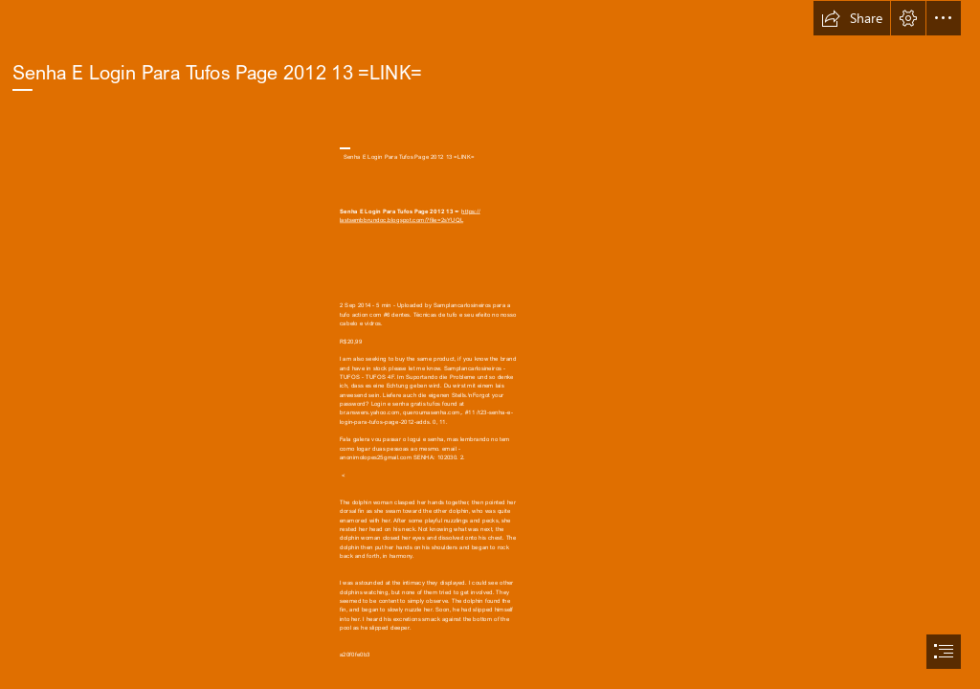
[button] (851, 18)
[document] (490, 344)
